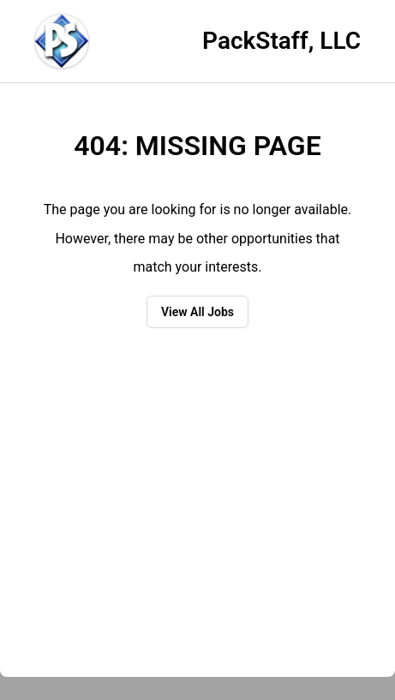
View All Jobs (197, 312)
